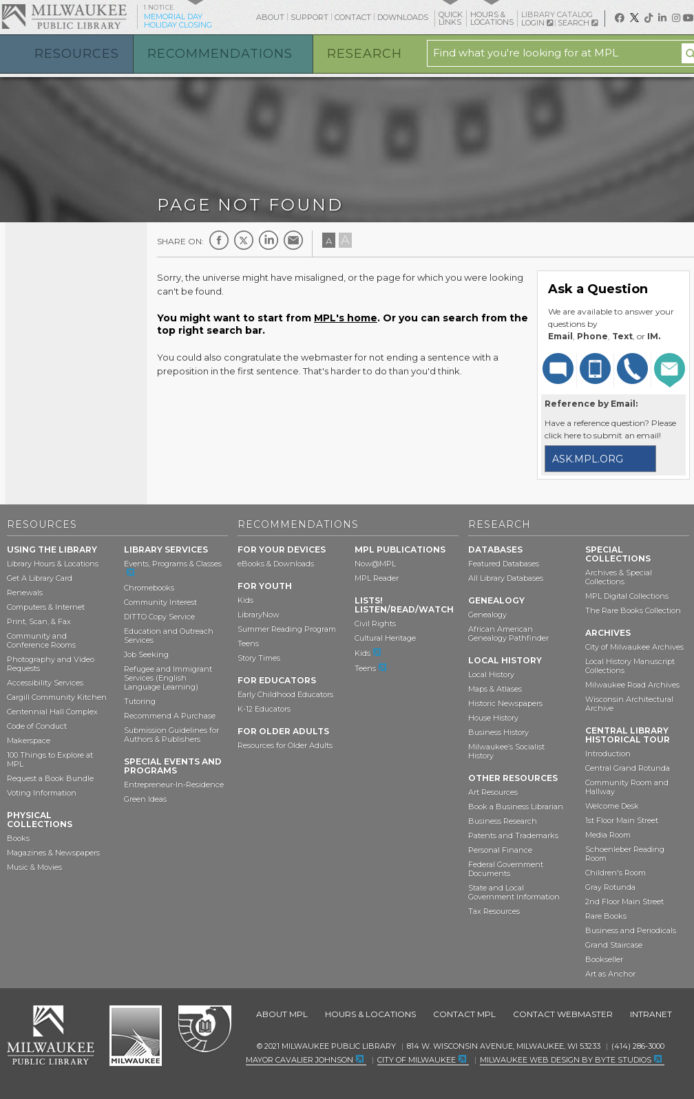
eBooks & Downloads (276, 563)
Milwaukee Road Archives (632, 685)
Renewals (25, 592)
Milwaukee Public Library (64, 16)
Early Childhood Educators (285, 694)
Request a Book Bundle (50, 778)
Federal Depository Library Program (204, 1029)
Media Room (608, 835)
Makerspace (28, 740)
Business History (498, 732)
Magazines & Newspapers (53, 852)
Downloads (402, 17)
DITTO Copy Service (159, 616)
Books (18, 838)
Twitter (243, 240)
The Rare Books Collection (633, 610)
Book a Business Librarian (515, 806)
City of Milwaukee (135, 1035)
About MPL (282, 1014)
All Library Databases (505, 578)
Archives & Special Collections (618, 577)
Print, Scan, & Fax (39, 621)
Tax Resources (494, 911)
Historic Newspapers (505, 703)
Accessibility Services (45, 682)
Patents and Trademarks (513, 835)
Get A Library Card (39, 578)
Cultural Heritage (385, 638)
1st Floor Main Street (621, 820)
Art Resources (493, 792)
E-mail (293, 240)
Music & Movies (34, 867)
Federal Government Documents (505, 869)
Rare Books (606, 916)
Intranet (651, 1014)
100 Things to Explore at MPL (50, 759)
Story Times (259, 658)
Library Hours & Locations (52, 563)
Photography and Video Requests (50, 663)
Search (578, 23)
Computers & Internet (46, 607)
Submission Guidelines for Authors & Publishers (171, 734)
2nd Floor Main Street (624, 901)
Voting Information (41, 793)
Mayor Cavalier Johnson (299, 1060)
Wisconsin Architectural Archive (629, 703)
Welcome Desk (612, 806)
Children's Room (615, 872)
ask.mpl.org (587, 459)
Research (364, 53)
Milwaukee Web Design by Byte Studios (565, 1060)
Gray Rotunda (610, 887)
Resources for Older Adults (285, 745)
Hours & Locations (370, 1014)
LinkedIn (268, 240)
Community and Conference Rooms (41, 640)
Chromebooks (149, 588)
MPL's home (345, 318)
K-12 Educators (264, 709)
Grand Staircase (613, 945)
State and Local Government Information (514, 892)
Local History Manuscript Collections (630, 666)
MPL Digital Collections (627, 596)
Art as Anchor (610, 974)
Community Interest (160, 602)
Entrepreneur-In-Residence (174, 784)
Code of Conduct (37, 726)
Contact (353, 17)
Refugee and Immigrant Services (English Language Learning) (168, 678)
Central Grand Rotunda (627, 768)
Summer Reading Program (287, 629)
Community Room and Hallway (627, 787)
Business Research (502, 821)
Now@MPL (375, 563)
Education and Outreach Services (168, 635)
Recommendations (220, 53)
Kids (245, 600)
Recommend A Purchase (169, 716)
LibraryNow (259, 614)
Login (537, 23)
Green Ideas (145, 799)
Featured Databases (503, 563)
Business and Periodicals (630, 930)
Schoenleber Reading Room (624, 853)
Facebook (219, 240)
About (270, 17)
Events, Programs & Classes (173, 563)
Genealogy (487, 614)
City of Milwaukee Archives (634, 647)
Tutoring (140, 701)
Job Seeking (146, 654)
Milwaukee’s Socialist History (506, 751)
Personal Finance (500, 850)
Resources (76, 53)
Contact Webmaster (563, 1014)
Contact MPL (464, 1014)
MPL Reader (377, 578)
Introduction (608, 753)
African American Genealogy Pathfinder (508, 633)
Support (309, 17)
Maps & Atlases (495, 689)
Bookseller (604, 959)
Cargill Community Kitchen (57, 697)
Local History (491, 674)
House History (493, 718)
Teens (248, 643)
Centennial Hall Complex (52, 711)
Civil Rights (375, 623)
